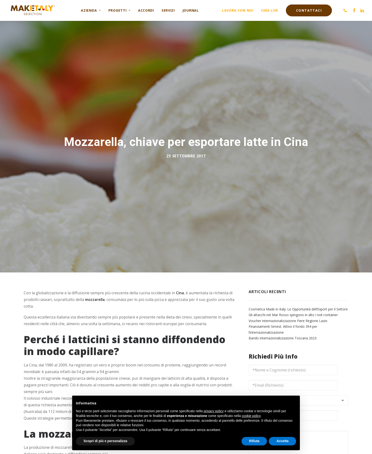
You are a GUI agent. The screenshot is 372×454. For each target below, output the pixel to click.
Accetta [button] (282, 441)
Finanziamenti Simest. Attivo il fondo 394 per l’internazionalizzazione (283, 327)
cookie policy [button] (251, 416)
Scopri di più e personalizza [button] (105, 441)
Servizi (168, 10)
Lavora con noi (237, 10)
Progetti (119, 10)
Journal (190, 10)
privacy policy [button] (214, 411)
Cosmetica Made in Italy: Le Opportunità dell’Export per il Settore (298, 306)
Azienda (91, 10)
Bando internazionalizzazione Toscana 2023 (282, 335)
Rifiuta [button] (254, 441)
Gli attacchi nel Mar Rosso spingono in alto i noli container (293, 312)
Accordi (146, 10)
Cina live (269, 10)
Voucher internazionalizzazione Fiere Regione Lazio (288, 318)
